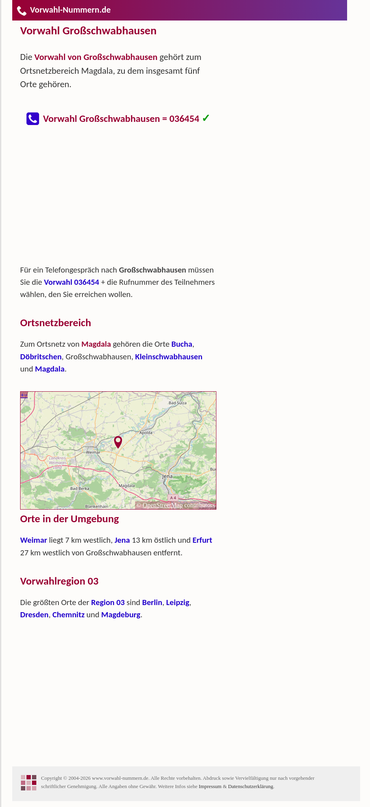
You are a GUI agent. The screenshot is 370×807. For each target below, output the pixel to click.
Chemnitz (69, 614)
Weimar (33, 540)
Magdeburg (120, 614)
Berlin (152, 602)
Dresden (34, 614)
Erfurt (202, 540)
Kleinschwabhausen (168, 356)
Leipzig (178, 602)
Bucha (181, 344)
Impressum (210, 786)
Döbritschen (41, 356)
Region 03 (108, 602)
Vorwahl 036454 (71, 282)
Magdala (50, 369)
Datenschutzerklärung (250, 786)
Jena (122, 540)
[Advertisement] (124, 199)
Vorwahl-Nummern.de (63, 9)
